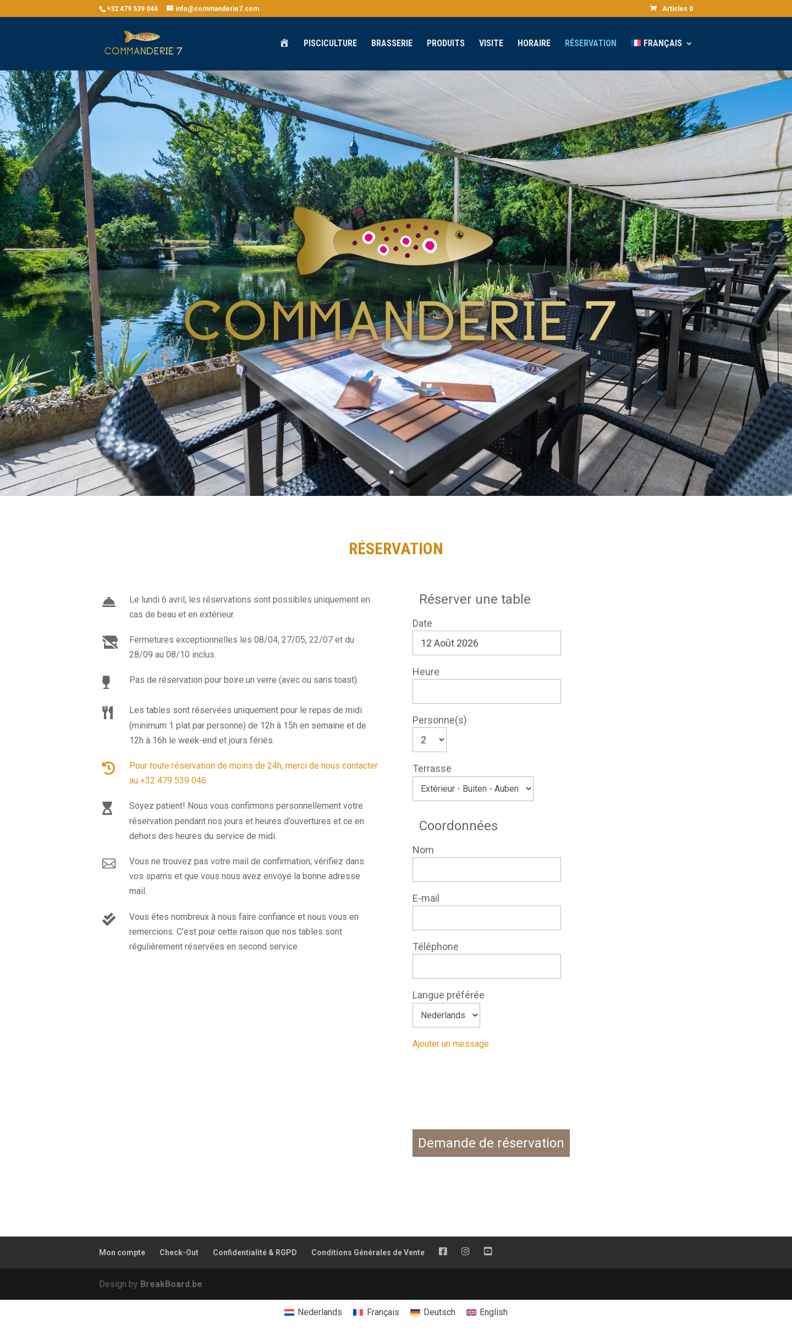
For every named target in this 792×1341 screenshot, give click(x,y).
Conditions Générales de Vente (368, 1252)
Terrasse (432, 768)
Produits (446, 44)
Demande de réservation (491, 1143)
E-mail (426, 898)
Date (422, 623)
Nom (423, 850)
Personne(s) (440, 720)
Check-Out (179, 1252)
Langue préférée (449, 995)
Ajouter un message (451, 1044)
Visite (491, 44)
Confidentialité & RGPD (255, 1252)
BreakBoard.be (171, 1284)
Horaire (534, 44)
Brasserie (392, 44)
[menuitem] (662, 55)
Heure (426, 671)
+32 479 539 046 (132, 9)
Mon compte (122, 1252)
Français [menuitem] (383, 1312)
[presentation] (496, 1099)
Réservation (591, 44)
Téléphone (436, 946)
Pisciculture (330, 44)
